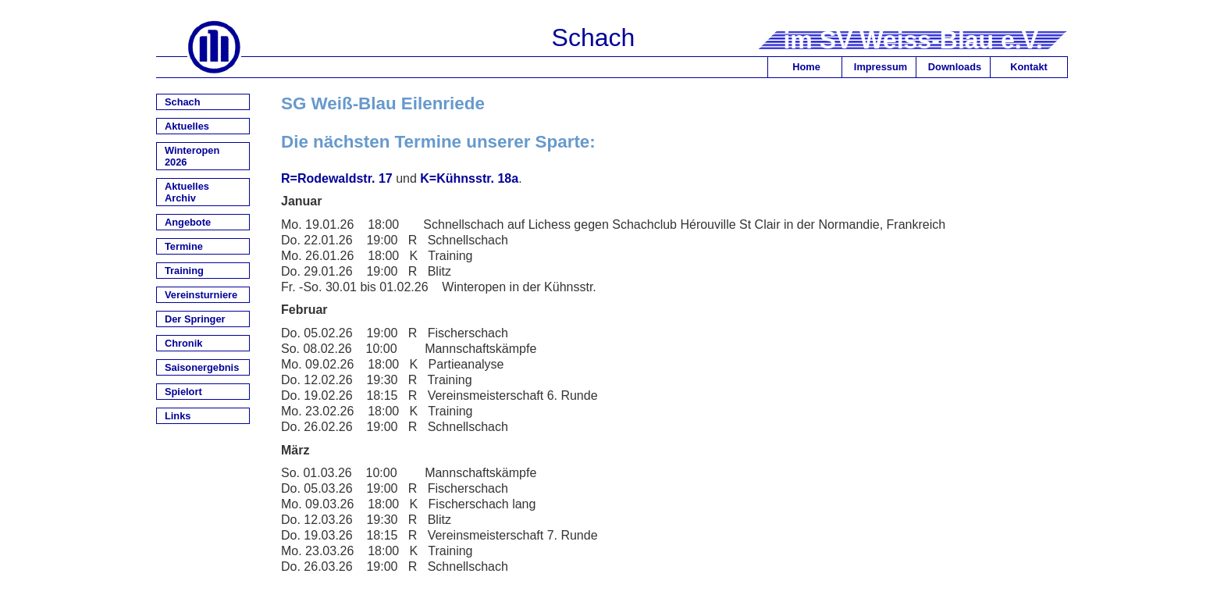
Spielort (183, 391)
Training (184, 270)
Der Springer (195, 319)
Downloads (954, 67)
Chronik (183, 343)
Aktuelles (187, 126)
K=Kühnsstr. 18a (469, 178)
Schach (183, 102)
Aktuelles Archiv (187, 192)
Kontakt (1029, 67)
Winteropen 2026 (192, 156)
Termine (184, 246)
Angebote (188, 222)
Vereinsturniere (201, 295)
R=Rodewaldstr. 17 (337, 178)
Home (806, 67)
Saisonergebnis (202, 367)
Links (177, 416)
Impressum (880, 67)
